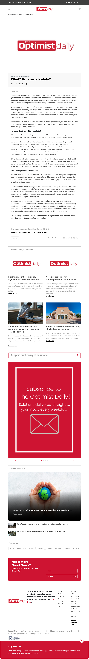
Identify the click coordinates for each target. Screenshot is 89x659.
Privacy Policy (75, 611)
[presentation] (57, 564)
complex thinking (28, 196)
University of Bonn (31, 107)
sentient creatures (51, 201)
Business (40, 548)
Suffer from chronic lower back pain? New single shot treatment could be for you (24, 329)
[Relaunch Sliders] (47, 460)
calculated (26, 164)
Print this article (40, 232)
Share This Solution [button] (19, 84)
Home (10, 14)
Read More (12, 294)
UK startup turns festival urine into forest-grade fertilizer (41, 531)
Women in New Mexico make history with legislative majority (63, 327)
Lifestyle (76, 548)
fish (15, 174)
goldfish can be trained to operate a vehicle (29, 98)
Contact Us (74, 609)
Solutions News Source (20, 232)
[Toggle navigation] (9, 9)
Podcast (73, 601)
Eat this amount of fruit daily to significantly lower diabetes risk (23, 278)
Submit (74, 576)
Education (58, 548)
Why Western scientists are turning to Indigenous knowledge (43, 524)
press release (28, 124)
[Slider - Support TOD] (45, 460)
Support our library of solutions (29, 355)
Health (67, 548)
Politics (49, 548)
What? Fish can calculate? (26, 14)
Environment (21, 548)
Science (15, 14)
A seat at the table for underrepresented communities (61, 278)
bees (48, 142)
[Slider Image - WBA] (43, 460)
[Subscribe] (41, 460)
